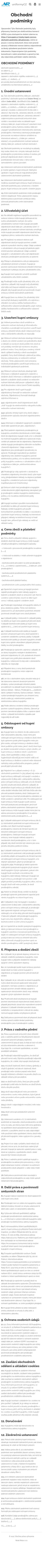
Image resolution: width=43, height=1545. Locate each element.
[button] (30, 4)
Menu (40, 4)
